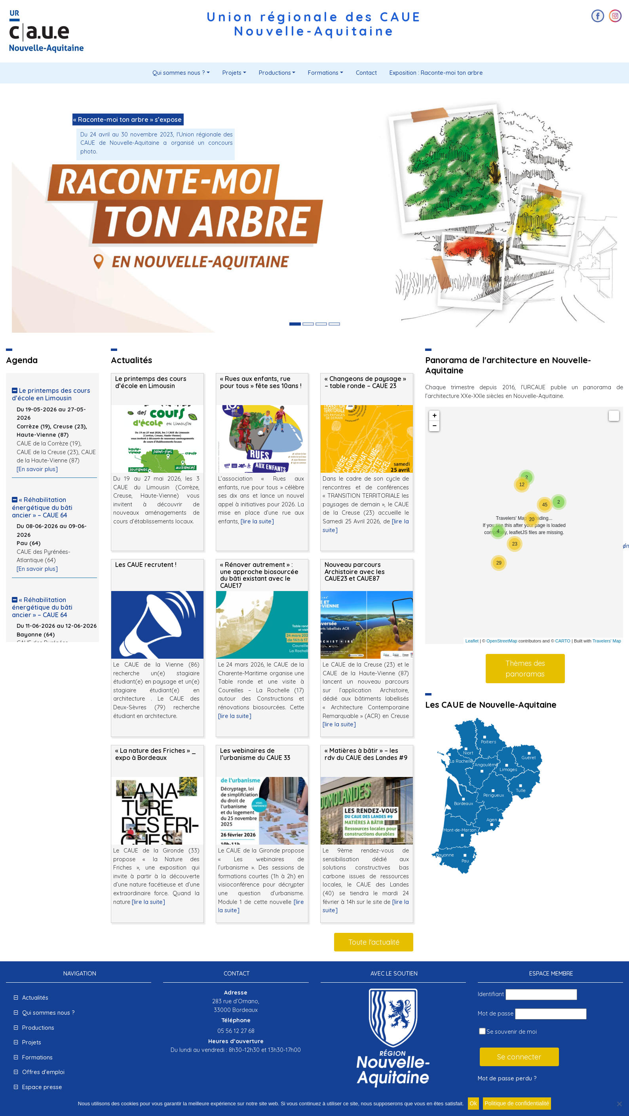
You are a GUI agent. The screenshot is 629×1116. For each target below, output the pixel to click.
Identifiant (491, 994)
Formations (323, 72)
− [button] (434, 426)
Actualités (35, 997)
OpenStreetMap (501, 641)
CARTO (562, 641)
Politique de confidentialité (517, 1103)
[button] (57, 214)
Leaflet (472, 641)
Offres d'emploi (43, 1072)
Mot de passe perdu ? (507, 1078)
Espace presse (42, 1087)
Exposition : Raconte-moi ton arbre (436, 72)
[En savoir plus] (37, 469)
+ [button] (434, 416)
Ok (473, 1103)
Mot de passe (495, 1013)
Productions (275, 72)
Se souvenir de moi (508, 1031)
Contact (366, 72)
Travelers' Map (607, 641)
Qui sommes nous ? (178, 72)
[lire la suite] (257, 521)
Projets (231, 72)
